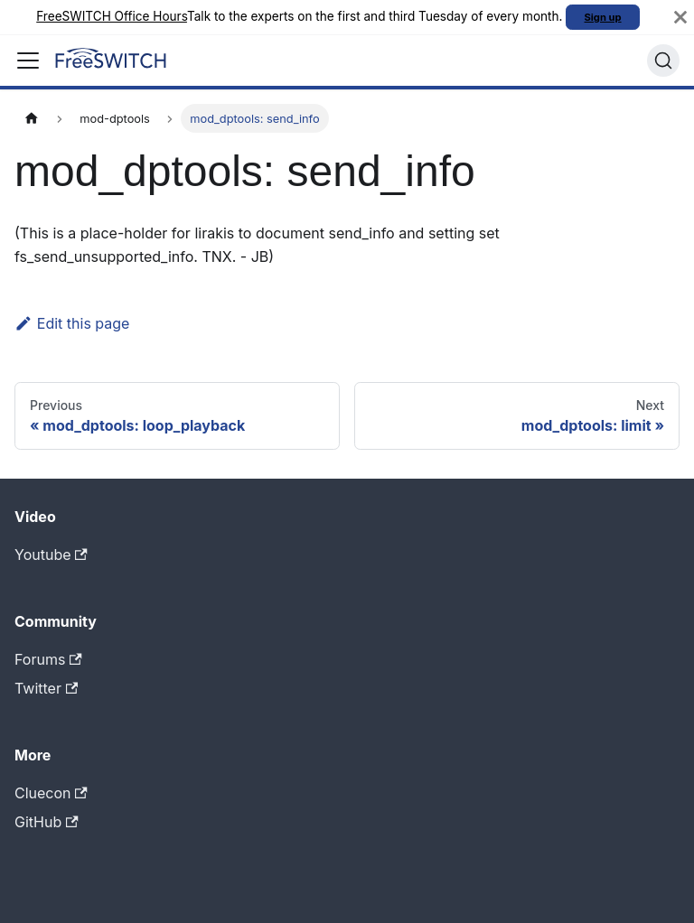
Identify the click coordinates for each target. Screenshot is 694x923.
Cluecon (51, 793)
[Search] (663, 60)
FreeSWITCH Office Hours (111, 16)
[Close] (680, 17)
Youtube (51, 554)
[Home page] (31, 118)
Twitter (46, 688)
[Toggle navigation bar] (28, 60)
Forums (48, 659)
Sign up (603, 17)
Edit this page (71, 323)
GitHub (46, 822)
